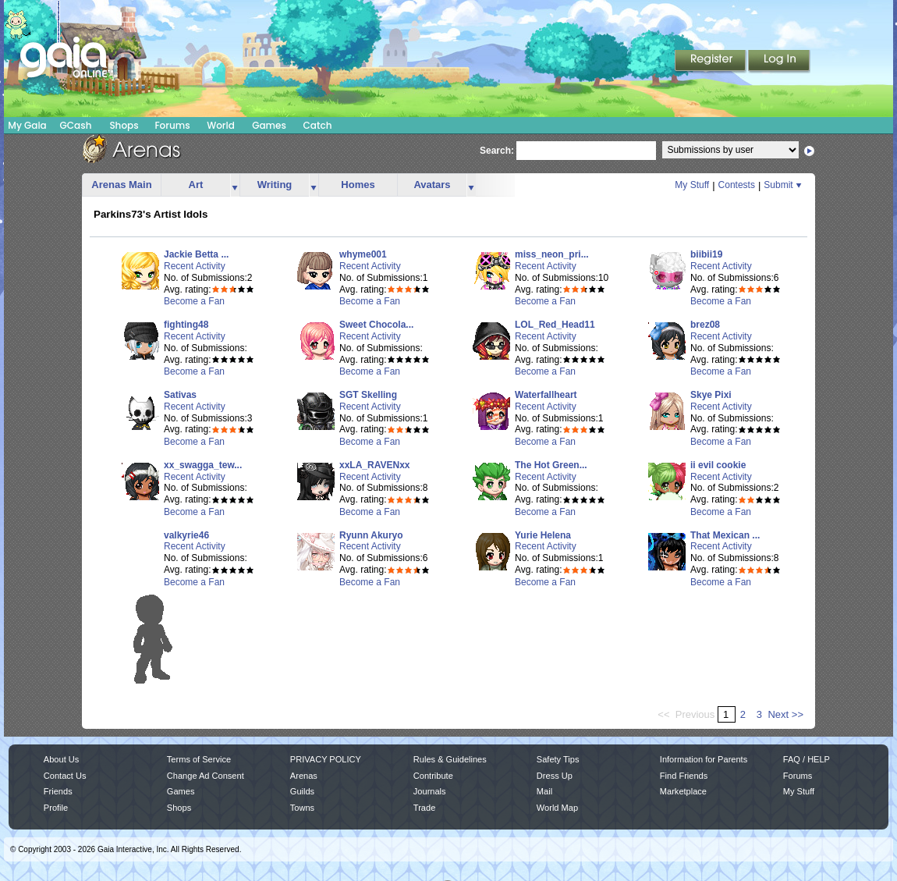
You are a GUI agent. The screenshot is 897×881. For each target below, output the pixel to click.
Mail (544, 791)
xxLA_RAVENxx (374, 465)
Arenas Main (121, 184)
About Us (61, 759)
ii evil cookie (718, 465)
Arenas (303, 775)
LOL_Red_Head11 (555, 324)
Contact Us (65, 775)
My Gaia (27, 125)
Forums (172, 125)
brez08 (705, 324)
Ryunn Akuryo (371, 535)
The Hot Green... (551, 465)
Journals (429, 791)
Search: (497, 150)
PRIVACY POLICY (325, 759)
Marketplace (683, 791)
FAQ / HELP (806, 759)
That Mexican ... (725, 535)
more (234, 185)
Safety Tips (558, 759)
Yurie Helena (543, 535)
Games (269, 125)
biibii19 (706, 254)
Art (196, 184)
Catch (317, 125)
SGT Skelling (368, 394)
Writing (274, 184)
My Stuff (692, 184)
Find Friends (683, 775)
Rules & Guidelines (450, 759)
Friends (58, 791)
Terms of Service (199, 759)
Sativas (180, 394)
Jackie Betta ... (196, 254)
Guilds (302, 791)
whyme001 (363, 254)
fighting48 (186, 324)
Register (711, 61)
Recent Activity (194, 266)
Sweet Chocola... (376, 324)
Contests (736, 184)
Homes (357, 184)
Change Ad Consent (205, 775)
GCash (76, 125)
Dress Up (555, 775)
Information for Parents (703, 759)
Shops (123, 125)
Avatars (431, 184)
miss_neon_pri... (552, 254)
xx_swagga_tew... (203, 465)
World (221, 125)
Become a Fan (194, 301)
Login (779, 61)
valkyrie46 (186, 535)
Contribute (433, 775)
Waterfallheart (546, 394)
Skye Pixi (711, 394)
